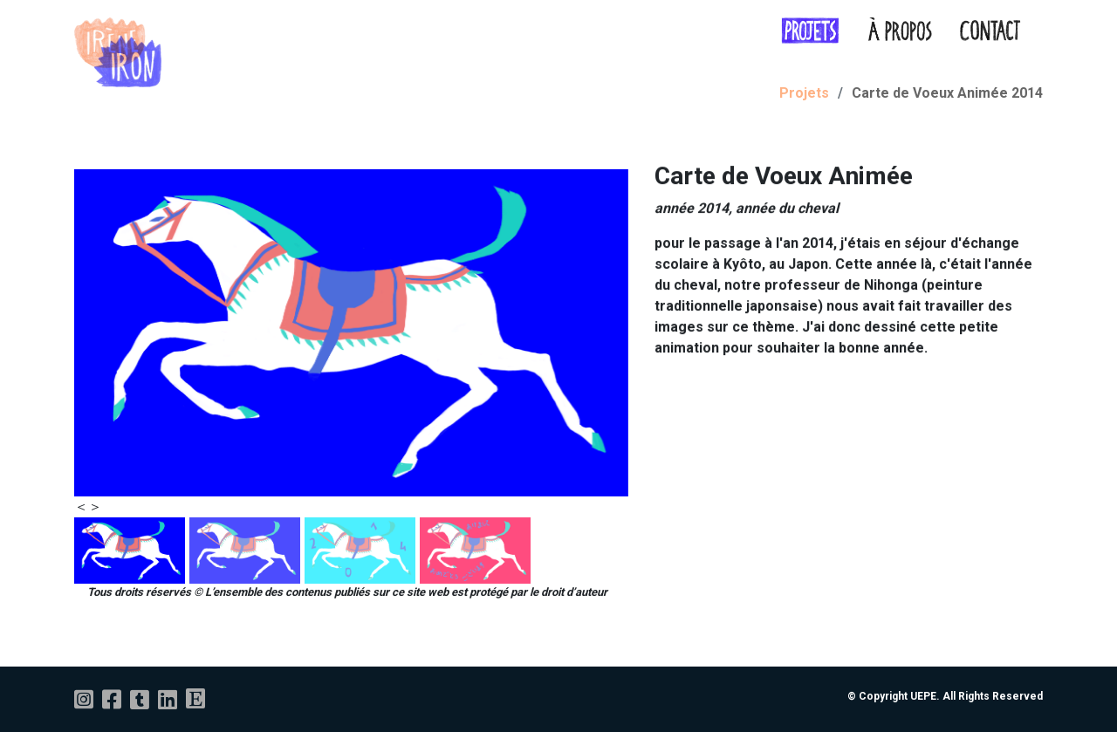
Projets (804, 93)
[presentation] (81, 506)
